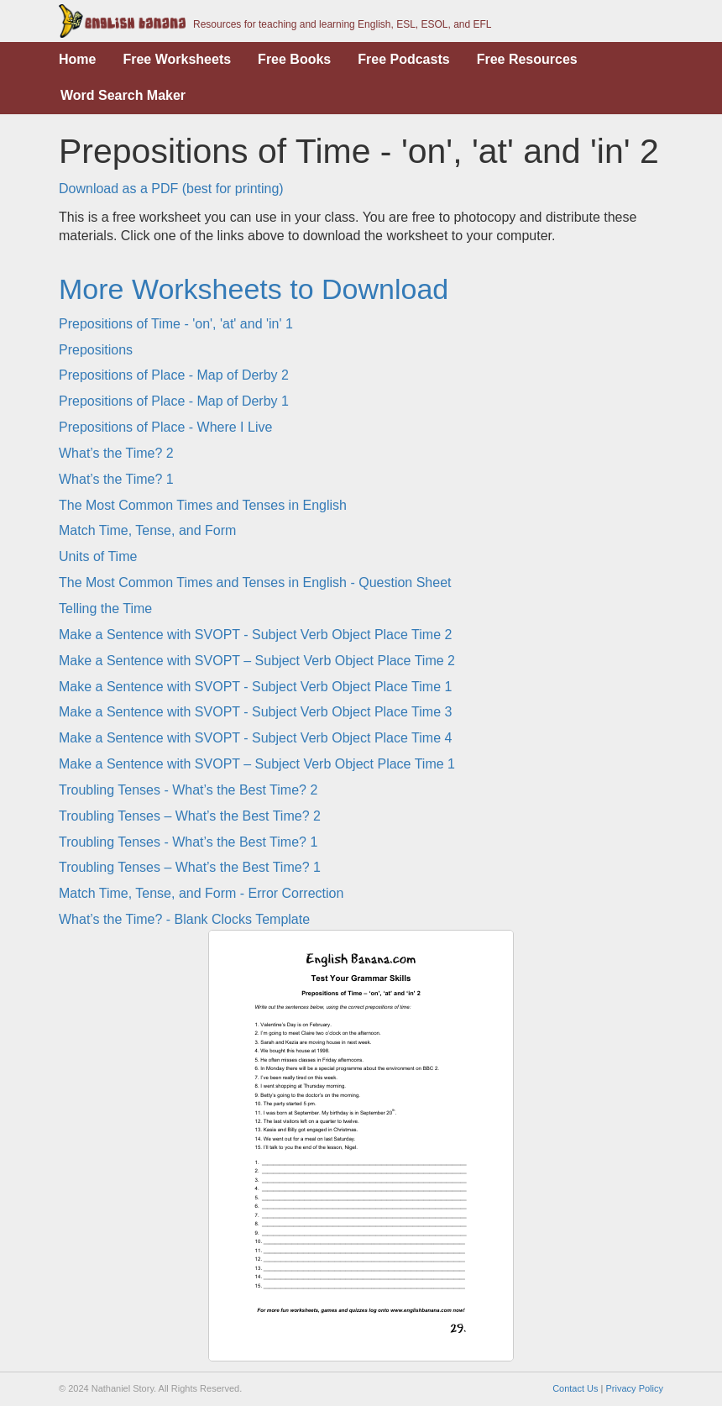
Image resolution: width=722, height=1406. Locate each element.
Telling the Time (105, 608)
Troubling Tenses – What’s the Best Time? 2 (190, 816)
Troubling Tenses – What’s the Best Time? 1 (190, 867)
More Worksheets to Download (253, 289)
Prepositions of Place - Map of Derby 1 (174, 401)
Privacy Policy (634, 1388)
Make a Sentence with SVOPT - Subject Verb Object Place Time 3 (255, 712)
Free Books (294, 59)
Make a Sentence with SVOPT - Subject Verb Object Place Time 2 (255, 634)
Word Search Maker (123, 95)
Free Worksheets (177, 59)
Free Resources (527, 59)
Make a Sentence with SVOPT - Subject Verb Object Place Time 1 (255, 686)
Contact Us (575, 1388)
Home (77, 59)
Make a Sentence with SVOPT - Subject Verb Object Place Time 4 (255, 738)
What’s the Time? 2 (116, 453)
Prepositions (96, 350)
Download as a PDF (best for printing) (171, 188)
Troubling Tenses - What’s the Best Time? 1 (188, 842)
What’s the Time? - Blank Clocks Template (184, 919)
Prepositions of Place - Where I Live (165, 427)
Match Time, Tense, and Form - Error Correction (201, 893)
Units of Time (98, 556)
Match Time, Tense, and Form (147, 530)
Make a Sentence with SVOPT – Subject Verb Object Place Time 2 (257, 660)
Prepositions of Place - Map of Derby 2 (174, 375)
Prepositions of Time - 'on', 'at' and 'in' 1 (176, 324)
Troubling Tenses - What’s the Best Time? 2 (188, 790)
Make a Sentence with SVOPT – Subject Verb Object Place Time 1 (257, 764)
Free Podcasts (403, 59)
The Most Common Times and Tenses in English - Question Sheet (255, 582)
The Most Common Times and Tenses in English (203, 505)
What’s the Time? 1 (116, 479)
